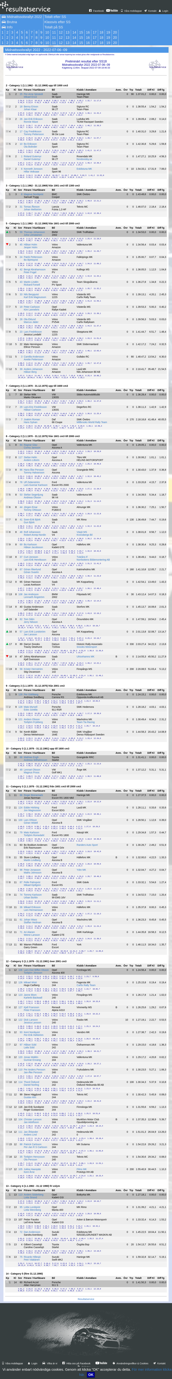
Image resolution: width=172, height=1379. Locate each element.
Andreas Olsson (32, 497)
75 (21, 1257)
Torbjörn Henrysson (34, 1156)
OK (90, 1375)
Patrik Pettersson (33, 257)
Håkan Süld (30, 1044)
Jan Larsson (30, 634)
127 (20, 1007)
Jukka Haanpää (32, 1169)
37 (21, 557)
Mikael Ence (30, 96)
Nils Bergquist (31, 294)
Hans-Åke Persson (34, 469)
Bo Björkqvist (31, 259)
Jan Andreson (31, 594)
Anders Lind (30, 1134)
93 (21, 1032)
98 (21, 869)
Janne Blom (30, 994)
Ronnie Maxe (31, 121)
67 (21, 569)
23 (21, 331)
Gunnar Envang (32, 1060)
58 (21, 669)
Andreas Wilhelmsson (35, 760)
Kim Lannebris (31, 309)
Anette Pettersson (33, 359)
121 (20, 719)
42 (21, 269)
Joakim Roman (32, 419)
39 (21, 369)
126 (20, 982)
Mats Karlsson (31, 832)
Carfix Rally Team (86, 985)
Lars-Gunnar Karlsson (35, 485)
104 (20, 1119)
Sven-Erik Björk (32, 519)
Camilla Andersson (34, 356)
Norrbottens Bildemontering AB (93, 559)
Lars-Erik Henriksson (35, 559)
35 (21, 1156)
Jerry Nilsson (31, 622)
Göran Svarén (31, 572)
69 (21, 544)
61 (21, 919)
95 (21, 1207)
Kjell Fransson (31, 1007)
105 (20, 1169)
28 (21, 319)
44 (21, 507)
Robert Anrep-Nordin (35, 534)
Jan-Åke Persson (33, 1072)
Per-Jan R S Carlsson (35, 1147)
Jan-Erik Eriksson (33, 119)
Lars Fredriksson (33, 331)
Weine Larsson (32, 934)
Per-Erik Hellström (34, 1035)
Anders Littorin (31, 460)
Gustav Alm (30, 1097)
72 (21, 1232)
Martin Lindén (31, 282)
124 (20, 807)
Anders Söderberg (34, 1194)
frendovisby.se (84, 159)
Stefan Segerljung (33, 494)
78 (21, 482)
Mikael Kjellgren (32, 885)
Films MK (82, 1169)
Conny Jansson (32, 447)
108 (20, 594)
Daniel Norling (31, 1084)
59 (21, 232)
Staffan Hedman (32, 922)
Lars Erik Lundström (34, 631)
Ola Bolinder (30, 146)
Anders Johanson (33, 369)
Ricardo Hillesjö (32, 1257)
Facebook (96, 11)
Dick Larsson (31, 1019)
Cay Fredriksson (32, 131)
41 (21, 519)
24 (21, 257)
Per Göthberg (31, 694)
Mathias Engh (31, 757)
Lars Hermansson (33, 910)
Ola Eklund (30, 319)
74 (21, 894)
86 (21, 469)
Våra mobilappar (131, 11)
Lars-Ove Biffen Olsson (36, 970)
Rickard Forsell (32, 284)
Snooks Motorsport (87, 646)
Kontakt (150, 11)
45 (21, 244)
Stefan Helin (30, 457)
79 (21, 832)
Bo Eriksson (30, 144)
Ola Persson (30, 1159)
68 (21, 757)
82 (21, 619)
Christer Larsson (33, 1119)
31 (21, 206)
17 (21, 131)
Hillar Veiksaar (31, 171)
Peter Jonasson (32, 869)
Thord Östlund (31, 1082)
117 (20, 457)
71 (21, 932)
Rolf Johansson (32, 532)
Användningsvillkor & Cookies (130, 1363)
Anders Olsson (32, 719)
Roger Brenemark (33, 795)
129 (20, 694)
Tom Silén (29, 619)
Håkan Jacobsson (33, 547)
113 (20, 1194)
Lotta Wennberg (32, 1209)
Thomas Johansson (34, 232)
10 (21, 144)
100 (20, 820)
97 (21, 1044)
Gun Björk (29, 522)
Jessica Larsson (32, 1022)
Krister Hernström (33, 669)
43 (21, 282)
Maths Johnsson (32, 872)
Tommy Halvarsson (34, 472)
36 (21, 907)
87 (21, 882)
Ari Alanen (29, 932)
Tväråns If (82, 557)
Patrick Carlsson (32, 1144)
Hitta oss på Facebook (76, 1363)
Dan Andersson (32, 1232)
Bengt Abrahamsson (35, 269)
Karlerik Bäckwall (33, 997)
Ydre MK (81, 869)
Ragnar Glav (30, 444)
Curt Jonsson (31, 557)
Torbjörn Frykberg (33, 722)
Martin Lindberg (32, 860)
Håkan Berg (30, 371)
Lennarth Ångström (34, 597)
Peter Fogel (30, 272)
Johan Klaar (30, 109)
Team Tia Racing (86, 722)
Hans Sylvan (30, 422)
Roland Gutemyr (32, 156)
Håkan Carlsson (32, 409)
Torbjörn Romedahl (34, 835)
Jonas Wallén (31, 1057)
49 (21, 769)
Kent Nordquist (32, 1032)
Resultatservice (86, 1299)
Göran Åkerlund (32, 569)
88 (21, 1144)
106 (20, 970)
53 (21, 494)
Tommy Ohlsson (32, 509)
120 (20, 1057)
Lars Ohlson (30, 820)
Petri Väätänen (32, 1259)
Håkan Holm (30, 244)
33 (21, 294)
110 (20, 1069)
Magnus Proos (31, 772)
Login (163, 11)
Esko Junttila (30, 709)
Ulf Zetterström (32, 482)
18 (21, 106)
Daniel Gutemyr (32, 159)
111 (20, 1131)
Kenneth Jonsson (33, 168)
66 (21, 795)
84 (21, 444)
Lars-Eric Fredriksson (35, 407)
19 (21, 306)
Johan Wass (30, 919)
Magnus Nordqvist (33, 194)
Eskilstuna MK (84, 168)
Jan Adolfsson (31, 1122)
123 (20, 994)
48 (21, 532)
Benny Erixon (31, 106)
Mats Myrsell (30, 706)
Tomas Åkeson (32, 206)
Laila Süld (29, 1047)
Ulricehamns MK (85, 656)
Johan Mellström (33, 209)
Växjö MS (82, 532)
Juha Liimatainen (33, 234)
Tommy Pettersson (34, 134)
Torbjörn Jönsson (33, 972)
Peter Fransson (32, 1010)
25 (21, 94)
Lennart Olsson (32, 769)
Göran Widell (31, 822)
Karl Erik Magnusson (35, 297)
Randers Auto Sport (87, 845)
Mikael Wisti (30, 982)
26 (21, 119)
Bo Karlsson (30, 544)
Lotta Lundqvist (32, 1207)
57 (21, 631)
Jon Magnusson (32, 810)
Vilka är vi (49, 1363)
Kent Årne (29, 1172)
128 (20, 706)
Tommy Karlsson (33, 894)
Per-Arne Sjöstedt (33, 94)
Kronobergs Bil (85, 534)
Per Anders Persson (34, 1069)
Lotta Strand (30, 1197)
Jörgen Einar (30, 507)
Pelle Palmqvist (32, 882)
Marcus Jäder (31, 322)
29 (21, 407)
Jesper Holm (30, 247)
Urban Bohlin (31, 897)
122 (20, 1019)
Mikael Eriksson (32, 907)
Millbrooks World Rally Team (92, 422)
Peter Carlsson (32, 306)
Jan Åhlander (31, 1131)
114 (20, 1082)
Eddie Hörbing (31, 807)
